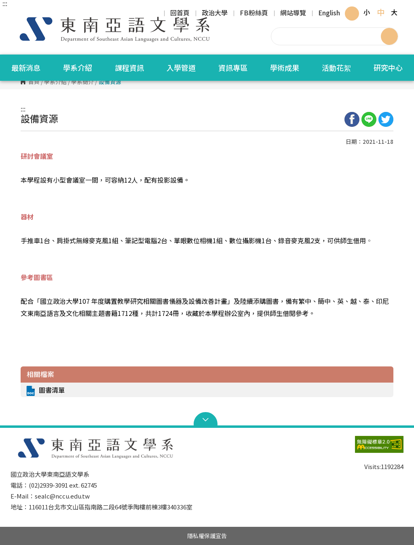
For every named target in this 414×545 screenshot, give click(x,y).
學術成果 (284, 67)
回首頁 (180, 13)
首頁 (34, 82)
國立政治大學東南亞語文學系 (19, 16)
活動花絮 (336, 67)
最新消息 (25, 67)
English (329, 13)
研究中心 (388, 67)
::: (4, 3)
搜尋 (389, 36)
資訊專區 (232, 67)
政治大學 (215, 13)
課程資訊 (129, 67)
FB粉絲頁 (254, 13)
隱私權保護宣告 (207, 536)
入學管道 (181, 67)
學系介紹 (77, 67)
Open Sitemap (207, 419)
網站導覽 (293, 13)
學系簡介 (82, 82)
